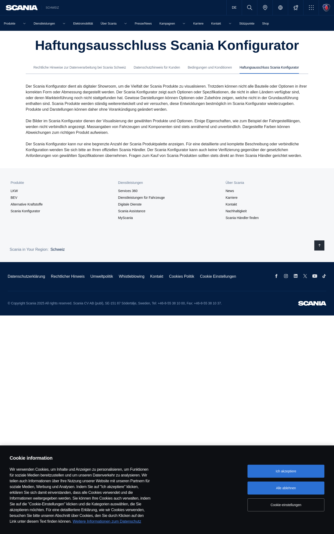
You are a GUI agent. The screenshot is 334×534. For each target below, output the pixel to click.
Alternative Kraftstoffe (27, 204)
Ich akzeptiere (286, 471)
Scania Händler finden (242, 218)
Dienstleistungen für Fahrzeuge (141, 197)
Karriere (232, 197)
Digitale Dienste (130, 204)
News (230, 191)
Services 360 (127, 191)
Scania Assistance (131, 211)
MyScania (125, 218)
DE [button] (234, 7)
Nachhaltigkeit (236, 211)
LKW (14, 191)
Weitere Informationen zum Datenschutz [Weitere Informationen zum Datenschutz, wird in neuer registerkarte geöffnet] (107, 521)
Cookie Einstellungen (218, 276)
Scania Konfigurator (25, 211)
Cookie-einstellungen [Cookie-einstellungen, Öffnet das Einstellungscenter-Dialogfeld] (286, 505)
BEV (14, 197)
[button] (311, 7)
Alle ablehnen (286, 488)
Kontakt (231, 204)
